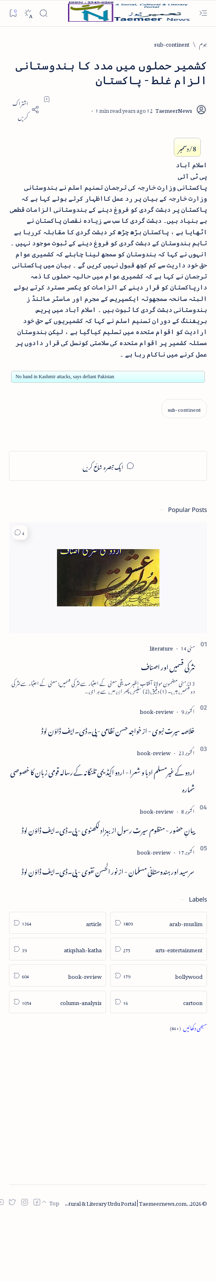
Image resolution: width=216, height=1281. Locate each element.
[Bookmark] (13, 13)
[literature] (161, 647)
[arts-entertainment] (158, 949)
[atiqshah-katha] (57, 949)
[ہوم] (203, 43)
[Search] (43, 13)
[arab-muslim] (158, 923)
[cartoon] (158, 1002)
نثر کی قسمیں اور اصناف (168, 665)
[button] (19, 532)
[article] (57, 923)
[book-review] (156, 710)
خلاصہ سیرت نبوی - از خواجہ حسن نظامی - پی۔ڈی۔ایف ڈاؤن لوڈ (118, 729)
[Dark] (28, 13)
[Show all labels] (188, 1027)
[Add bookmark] (46, 99)
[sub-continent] (171, 43)
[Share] (24, 109)
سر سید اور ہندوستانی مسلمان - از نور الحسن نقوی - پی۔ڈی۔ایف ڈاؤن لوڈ (108, 870)
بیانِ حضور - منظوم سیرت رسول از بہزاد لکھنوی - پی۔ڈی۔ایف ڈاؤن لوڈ (108, 828)
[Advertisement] (108, 1084)
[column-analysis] (57, 1002)
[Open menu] (203, 13)
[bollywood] (158, 976)
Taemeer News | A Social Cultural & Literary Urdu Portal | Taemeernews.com (93, 1202)
